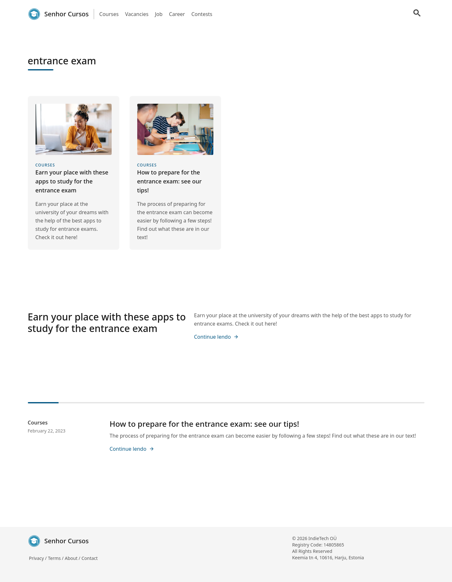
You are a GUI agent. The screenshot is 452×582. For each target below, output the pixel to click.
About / (73, 558)
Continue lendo (216, 336)
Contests (201, 14)
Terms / (56, 558)
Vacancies (136, 14)
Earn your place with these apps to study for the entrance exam (107, 322)
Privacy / (38, 558)
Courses (109, 14)
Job (159, 14)
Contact (90, 558)
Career (177, 14)
